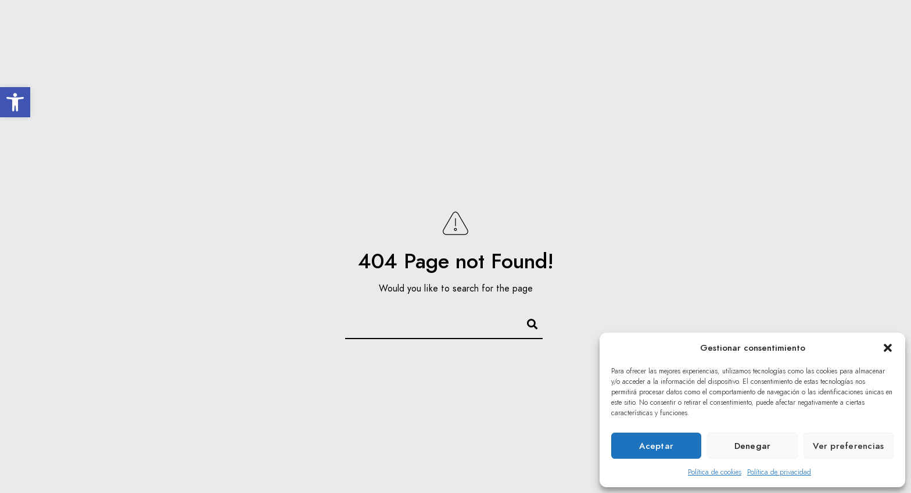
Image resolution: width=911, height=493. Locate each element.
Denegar (752, 446)
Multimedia (722, 47)
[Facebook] (825, 24)
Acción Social (642, 47)
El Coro (428, 47)
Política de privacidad (779, 472)
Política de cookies (714, 472)
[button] (15, 102)
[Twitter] (846, 24)
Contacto (849, 47)
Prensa (787, 47)
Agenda (568, 47)
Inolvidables (498, 47)
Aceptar (656, 446)
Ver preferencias (848, 446)
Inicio (373, 47)
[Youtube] (866, 24)
